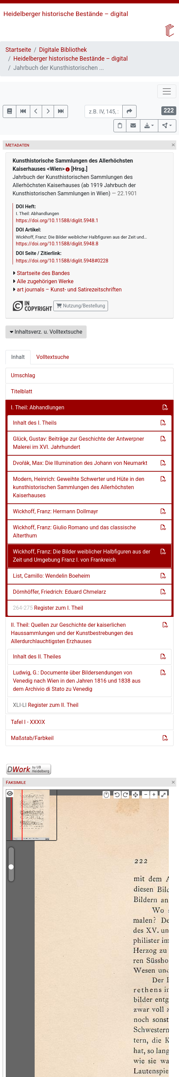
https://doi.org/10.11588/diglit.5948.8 (57, 244)
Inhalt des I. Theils (35, 423)
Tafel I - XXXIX (28, 722)
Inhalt (18, 357)
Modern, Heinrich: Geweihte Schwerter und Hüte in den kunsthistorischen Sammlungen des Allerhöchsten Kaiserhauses (78, 487)
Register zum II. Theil (45, 705)
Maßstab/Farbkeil (32, 738)
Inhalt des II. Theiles (37, 656)
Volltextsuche (52, 357)
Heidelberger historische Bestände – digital (65, 14)
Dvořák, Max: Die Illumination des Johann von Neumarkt (80, 463)
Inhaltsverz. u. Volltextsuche (46, 332)
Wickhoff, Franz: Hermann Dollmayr (55, 511)
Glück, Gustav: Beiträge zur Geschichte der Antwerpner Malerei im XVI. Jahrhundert (78, 443)
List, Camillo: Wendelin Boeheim (51, 576)
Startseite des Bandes (43, 273)
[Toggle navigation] (166, 91)
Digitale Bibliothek (63, 49)
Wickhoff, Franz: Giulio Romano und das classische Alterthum (74, 531)
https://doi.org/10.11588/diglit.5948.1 (57, 221)
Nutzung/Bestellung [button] (80, 305)
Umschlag (23, 375)
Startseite (18, 49)
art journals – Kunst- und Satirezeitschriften (69, 289)
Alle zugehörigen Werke (45, 281)
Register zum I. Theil (48, 608)
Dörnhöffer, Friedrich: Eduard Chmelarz (59, 592)
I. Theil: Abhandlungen (37, 407)
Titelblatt (21, 391)
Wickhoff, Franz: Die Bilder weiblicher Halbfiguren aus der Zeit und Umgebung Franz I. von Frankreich (81, 555)
